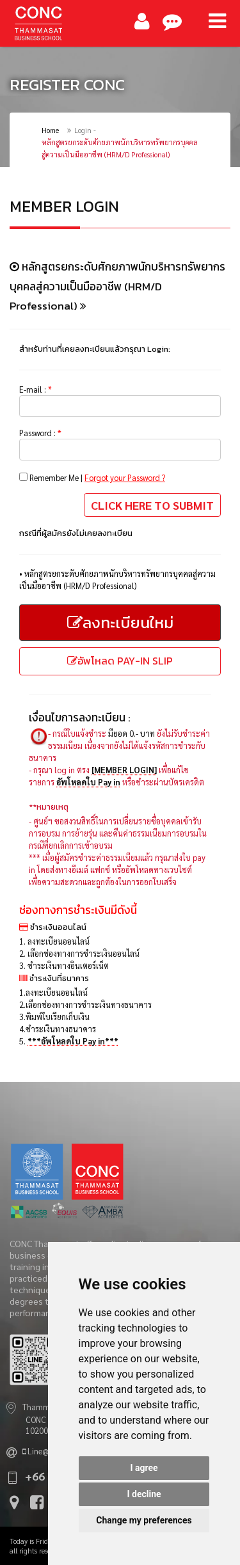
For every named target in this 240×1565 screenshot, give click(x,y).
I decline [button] (144, 1494)
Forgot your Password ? (124, 477)
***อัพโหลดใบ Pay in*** (73, 1040)
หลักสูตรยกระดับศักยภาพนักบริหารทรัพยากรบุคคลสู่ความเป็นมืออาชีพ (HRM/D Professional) (120, 148)
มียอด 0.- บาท (131, 733)
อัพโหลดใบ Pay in (88, 781)
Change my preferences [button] (143, 1520)
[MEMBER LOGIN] (124, 769)
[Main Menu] (217, 21)
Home (50, 130)
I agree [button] (143, 1468)
